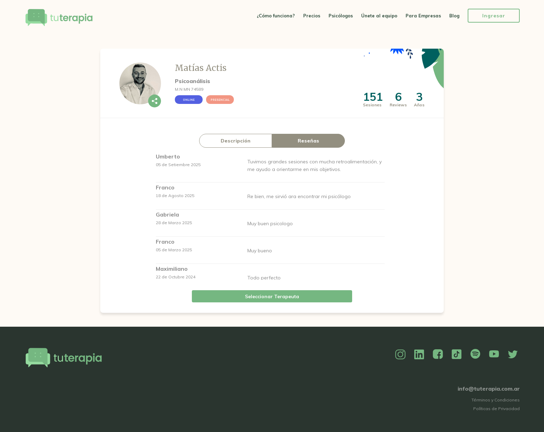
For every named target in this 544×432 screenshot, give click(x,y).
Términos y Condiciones (495, 399)
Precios (311, 15)
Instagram (400, 354)
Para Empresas (423, 15)
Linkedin (419, 354)
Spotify (475, 354)
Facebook (438, 354)
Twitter (513, 354)
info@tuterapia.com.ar (489, 388)
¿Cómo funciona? (276, 15)
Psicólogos (341, 15)
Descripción (235, 141)
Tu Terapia (59, 18)
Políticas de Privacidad (496, 408)
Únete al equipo (379, 15)
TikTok (457, 354)
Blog (454, 15)
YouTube (494, 354)
